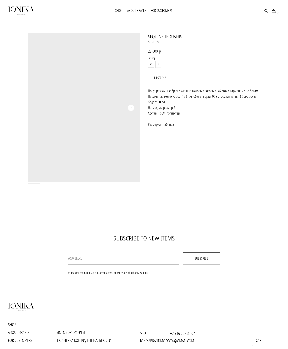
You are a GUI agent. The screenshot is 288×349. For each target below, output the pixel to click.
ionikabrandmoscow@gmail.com (167, 340)
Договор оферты (71, 332)
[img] (273, 11)
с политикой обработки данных (131, 273)
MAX (143, 333)
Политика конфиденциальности (84, 340)
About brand (136, 10)
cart (259, 340)
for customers (162, 10)
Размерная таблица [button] (161, 124)
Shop (118, 10)
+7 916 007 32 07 (182, 333)
